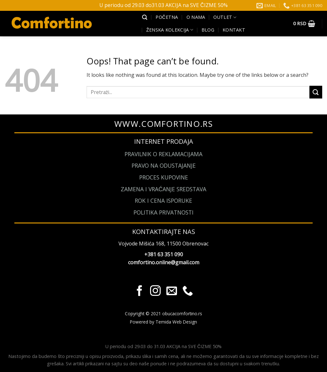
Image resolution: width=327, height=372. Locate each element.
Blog (208, 30)
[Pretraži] (144, 17)
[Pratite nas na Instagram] (155, 291)
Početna (167, 17)
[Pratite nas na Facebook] (139, 291)
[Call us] (187, 291)
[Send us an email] (171, 291)
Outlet (224, 17)
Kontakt (234, 30)
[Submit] (315, 92)
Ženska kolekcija (169, 30)
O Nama (195, 17)
